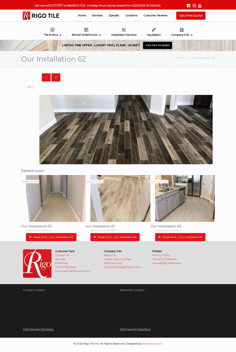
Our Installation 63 (36, 226)
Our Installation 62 (203, 57)
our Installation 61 (100, 226)
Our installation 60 (165, 226)
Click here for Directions (38, 329)
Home (181, 57)
